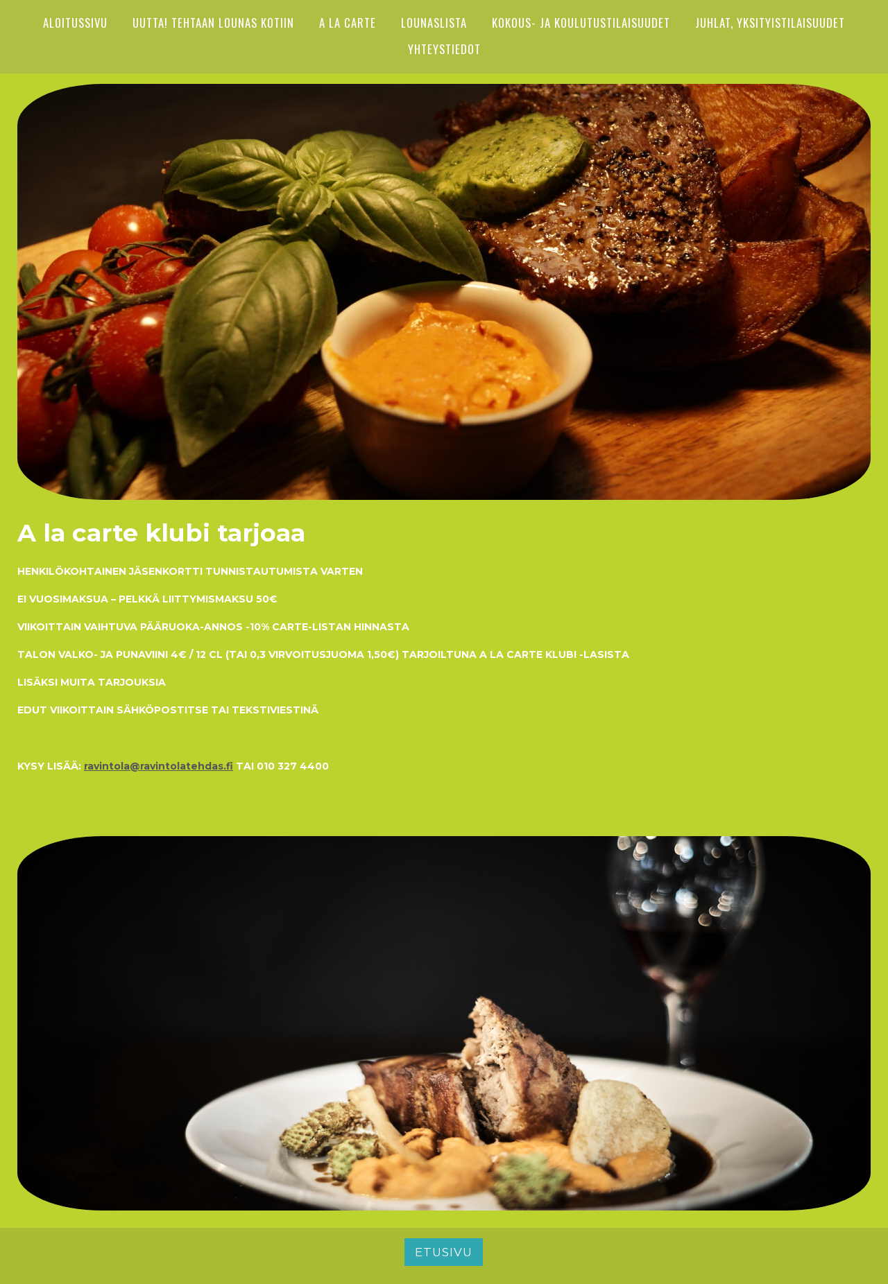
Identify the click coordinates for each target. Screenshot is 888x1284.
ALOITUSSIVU (75, 22)
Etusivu (443, 1252)
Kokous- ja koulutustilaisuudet (581, 22)
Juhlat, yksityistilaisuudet (770, 22)
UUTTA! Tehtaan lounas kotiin (213, 22)
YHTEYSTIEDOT (444, 49)
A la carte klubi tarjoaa (161, 533)
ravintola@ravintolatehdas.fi (158, 766)
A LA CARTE (347, 22)
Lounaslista (434, 22)
